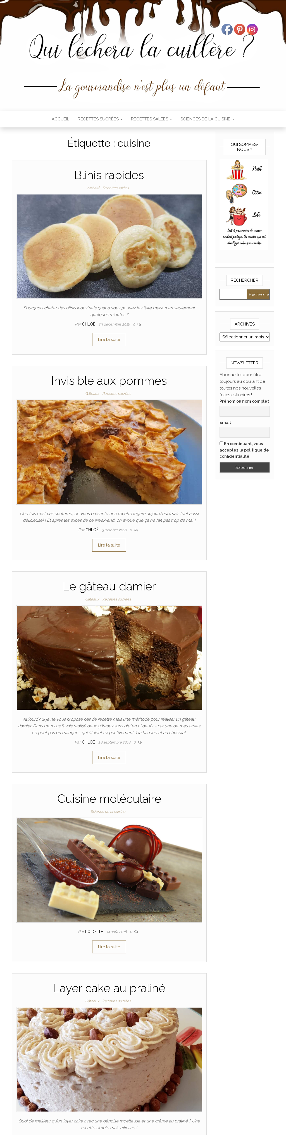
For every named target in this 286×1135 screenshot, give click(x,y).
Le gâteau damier (109, 586)
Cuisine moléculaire (109, 799)
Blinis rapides (109, 175)
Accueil (60, 119)
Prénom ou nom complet (244, 401)
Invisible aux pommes (109, 381)
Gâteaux (92, 393)
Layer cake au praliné (109, 988)
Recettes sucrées (100, 119)
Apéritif (93, 188)
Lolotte (94, 931)
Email (225, 422)
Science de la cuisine (107, 811)
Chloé (89, 324)
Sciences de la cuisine (207, 119)
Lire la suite (109, 339)
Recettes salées (151, 119)
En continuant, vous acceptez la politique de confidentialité (244, 450)
